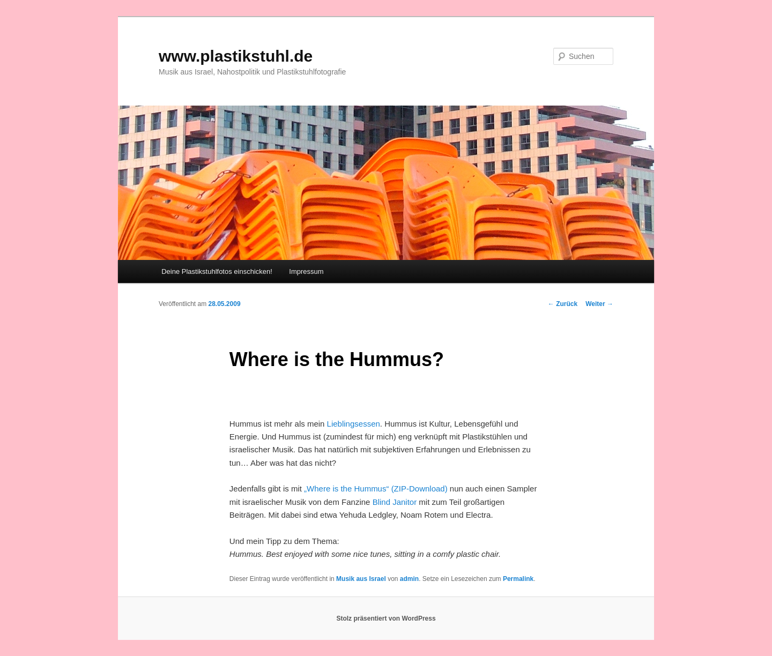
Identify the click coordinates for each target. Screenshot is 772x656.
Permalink (518, 579)
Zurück (562, 304)
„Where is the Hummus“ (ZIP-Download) (376, 488)
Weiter (599, 304)
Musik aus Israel (361, 579)
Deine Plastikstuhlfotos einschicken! (216, 271)
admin (409, 579)
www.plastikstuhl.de (236, 56)
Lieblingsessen (353, 423)
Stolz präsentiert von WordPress (385, 618)
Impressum (306, 271)
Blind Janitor (395, 501)
